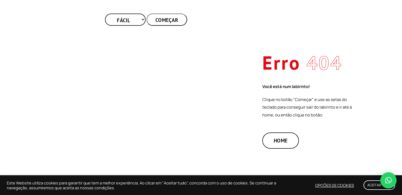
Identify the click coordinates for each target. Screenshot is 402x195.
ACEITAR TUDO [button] (379, 185)
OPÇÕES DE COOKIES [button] (334, 185)
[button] (388, 180)
